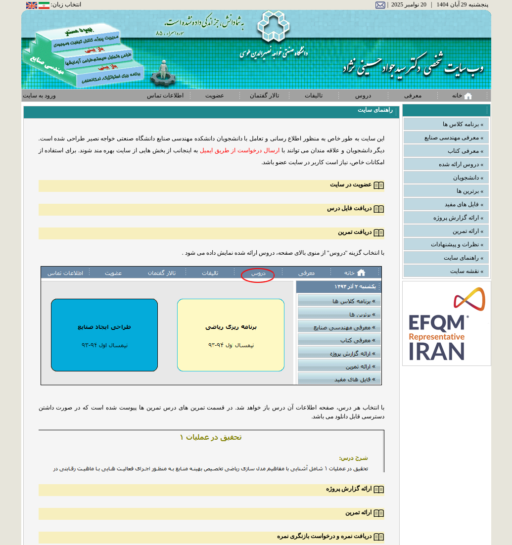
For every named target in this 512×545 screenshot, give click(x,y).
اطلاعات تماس (165, 95)
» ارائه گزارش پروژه (458, 217)
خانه (462, 95)
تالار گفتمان (264, 95)
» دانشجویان (468, 177)
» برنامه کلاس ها (463, 124)
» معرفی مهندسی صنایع (453, 137)
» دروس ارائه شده (461, 164)
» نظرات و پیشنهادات (457, 244)
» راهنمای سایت (463, 257)
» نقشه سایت (466, 271)
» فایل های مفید (464, 204)
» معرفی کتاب (465, 150)
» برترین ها (470, 190)
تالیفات (314, 95)
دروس (363, 95)
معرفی (412, 95)
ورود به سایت (39, 95)
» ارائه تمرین (468, 230)
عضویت (214, 95)
